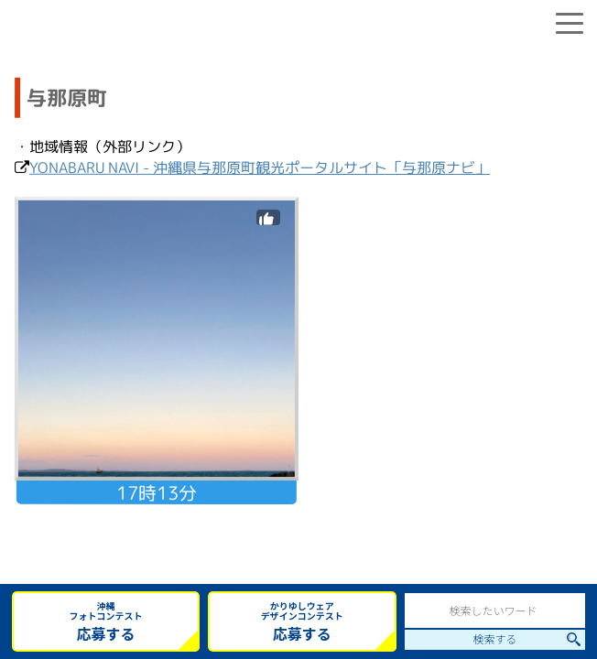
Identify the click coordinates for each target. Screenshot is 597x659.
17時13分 (156, 492)
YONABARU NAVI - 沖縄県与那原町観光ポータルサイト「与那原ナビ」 (259, 167)
